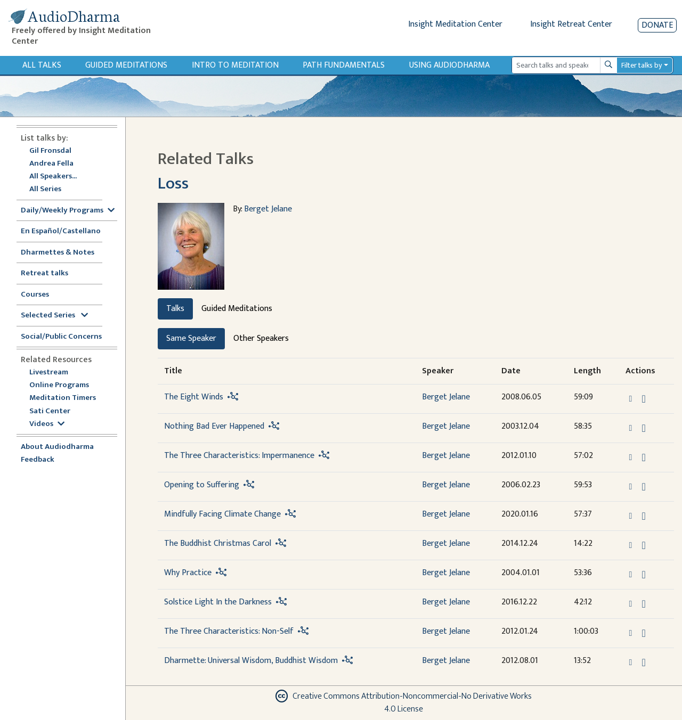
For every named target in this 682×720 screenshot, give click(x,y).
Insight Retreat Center (571, 24)
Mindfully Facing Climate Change (222, 514)
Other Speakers (261, 338)
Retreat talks (44, 273)
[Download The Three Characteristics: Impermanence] (643, 457)
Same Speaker (191, 338)
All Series (45, 189)
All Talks (41, 65)
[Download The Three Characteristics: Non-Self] (643, 633)
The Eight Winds (193, 397)
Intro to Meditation (235, 65)
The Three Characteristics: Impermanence (239, 455)
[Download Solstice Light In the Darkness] (643, 604)
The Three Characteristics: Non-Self (229, 631)
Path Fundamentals (344, 65)
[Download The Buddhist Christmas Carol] (643, 545)
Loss (173, 183)
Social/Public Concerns (61, 337)
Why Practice (188, 573)
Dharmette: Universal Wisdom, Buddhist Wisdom (251, 660)
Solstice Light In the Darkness (218, 602)
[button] (632, 398)
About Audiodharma (57, 447)
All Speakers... (53, 176)
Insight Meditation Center (455, 24)
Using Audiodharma (449, 65)
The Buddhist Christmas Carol (217, 543)
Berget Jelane (268, 209)
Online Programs (59, 385)
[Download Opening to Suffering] (643, 487)
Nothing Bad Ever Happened (214, 426)
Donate (657, 25)
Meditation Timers (62, 398)
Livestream (48, 372)
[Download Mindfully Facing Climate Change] (643, 516)
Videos (46, 424)
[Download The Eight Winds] (643, 399)
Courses (35, 295)
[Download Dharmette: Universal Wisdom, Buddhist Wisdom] (643, 662)
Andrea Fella (51, 164)
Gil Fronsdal (50, 151)
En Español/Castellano (61, 231)
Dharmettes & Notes (57, 253)
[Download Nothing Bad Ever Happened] (643, 428)
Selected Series (54, 315)
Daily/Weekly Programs (68, 210)
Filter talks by (641, 65)
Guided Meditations (126, 65)
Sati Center (49, 411)
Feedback (37, 460)
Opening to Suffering (201, 485)
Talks (175, 308)
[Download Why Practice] (643, 575)
